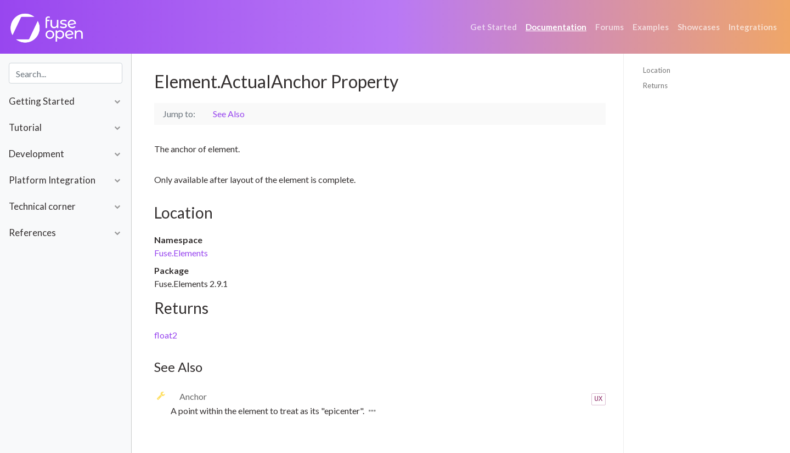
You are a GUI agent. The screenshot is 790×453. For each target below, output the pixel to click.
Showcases (699, 27)
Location (656, 70)
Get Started (493, 27)
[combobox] (65, 73)
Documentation (556, 27)
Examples (651, 27)
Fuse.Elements (181, 253)
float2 (165, 335)
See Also (229, 113)
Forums (609, 27)
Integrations (753, 27)
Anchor (193, 396)
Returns (655, 85)
